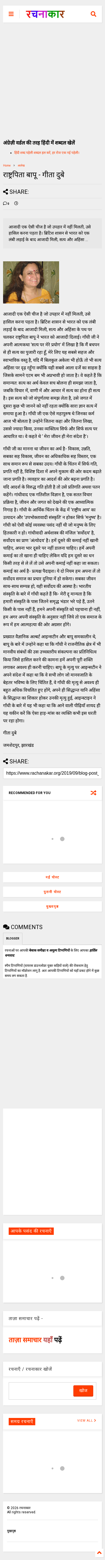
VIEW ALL (86, 1420)
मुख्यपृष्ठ (52, 907)
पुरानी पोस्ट (52, 892)
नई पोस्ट (52, 877)
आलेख (21, 165)
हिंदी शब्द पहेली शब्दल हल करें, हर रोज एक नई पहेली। (47, 153)
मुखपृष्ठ (11, 1531)
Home (7, 165)
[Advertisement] (52, 78)
